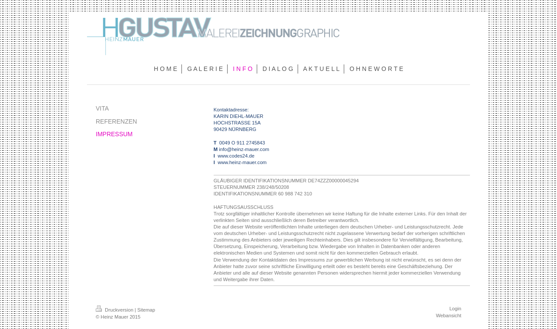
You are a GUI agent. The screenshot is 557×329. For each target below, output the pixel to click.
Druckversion (115, 309)
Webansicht (448, 315)
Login (455, 308)
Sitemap (146, 309)
